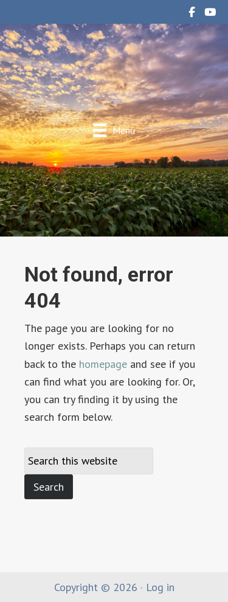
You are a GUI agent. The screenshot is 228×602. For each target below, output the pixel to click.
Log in (160, 587)
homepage (103, 364)
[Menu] (114, 129)
